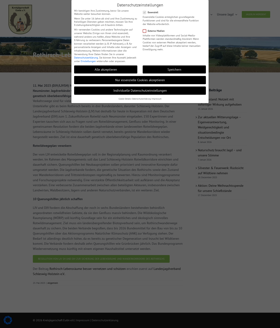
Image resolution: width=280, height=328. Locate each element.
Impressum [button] (156, 97)
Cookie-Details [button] (125, 97)
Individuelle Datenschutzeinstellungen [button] (140, 88)
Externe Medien (155, 28)
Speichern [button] (174, 67)
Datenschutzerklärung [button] (141, 97)
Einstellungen (88, 59)
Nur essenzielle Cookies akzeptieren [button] (140, 78)
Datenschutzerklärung (86, 55)
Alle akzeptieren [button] (106, 67)
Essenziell (152, 10)
